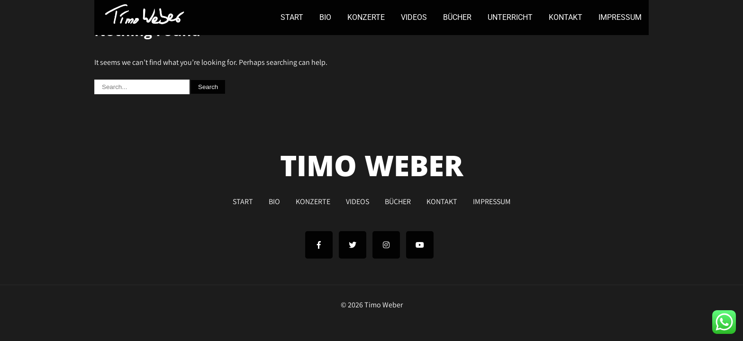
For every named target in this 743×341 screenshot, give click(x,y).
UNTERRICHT (510, 17)
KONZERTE (366, 17)
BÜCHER (457, 17)
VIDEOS (414, 17)
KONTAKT (565, 17)
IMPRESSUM (620, 17)
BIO (325, 17)
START (292, 17)
